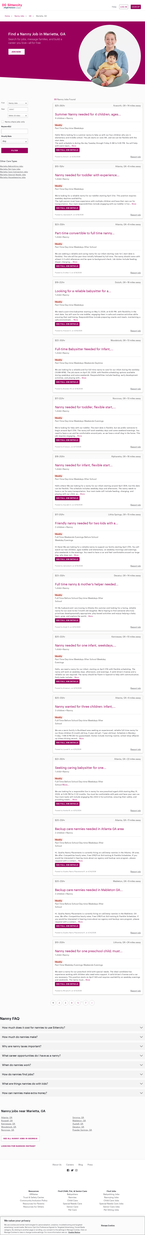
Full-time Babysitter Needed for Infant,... (84, 349)
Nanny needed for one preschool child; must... (89, 951)
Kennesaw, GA (8, 1123)
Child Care (72, 1200)
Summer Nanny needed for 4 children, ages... (88, 114)
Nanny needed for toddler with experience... (87, 175)
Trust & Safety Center (33, 1197)
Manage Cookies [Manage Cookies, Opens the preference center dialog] (108, 1225)
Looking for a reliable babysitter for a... (83, 291)
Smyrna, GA (78, 1117)
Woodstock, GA (8, 1127)
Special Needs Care (72, 1203)
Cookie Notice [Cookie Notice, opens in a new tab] (74, 1232)
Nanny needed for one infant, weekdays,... (85, 645)
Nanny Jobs (19, 16)
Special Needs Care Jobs (111, 1203)
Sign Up (136, 7)
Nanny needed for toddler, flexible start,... (85, 407)
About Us (56, 1164)
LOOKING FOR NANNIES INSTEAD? (18, 1146)
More (74, 146)
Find (3, 103)
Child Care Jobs (111, 1200)
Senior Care (72, 1206)
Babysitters (72, 1194)
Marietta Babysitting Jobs (11, 166)
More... (65, 784)
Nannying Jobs (111, 1197)
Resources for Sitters (33, 1206)
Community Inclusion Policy (33, 1200)
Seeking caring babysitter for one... (80, 767)
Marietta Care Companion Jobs (14, 172)
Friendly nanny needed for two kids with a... (86, 523)
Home (7, 16)
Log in (123, 7)
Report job (135, 156)
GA (30, 16)
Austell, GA (77, 1123)
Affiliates (33, 1194)
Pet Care (72, 1210)
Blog (80, 1164)
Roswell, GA (7, 1120)
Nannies (72, 1197)
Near (3, 109)
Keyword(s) (6, 126)
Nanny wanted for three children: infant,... (85, 706)
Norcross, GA (7, 1130)
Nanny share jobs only (15, 122)
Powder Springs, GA (82, 1130)
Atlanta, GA (6, 1117)
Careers (70, 1164)
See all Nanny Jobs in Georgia (20, 1138)
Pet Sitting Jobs (111, 1210)
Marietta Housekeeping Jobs (13, 177)
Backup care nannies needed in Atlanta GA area (89, 829)
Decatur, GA (78, 1127)
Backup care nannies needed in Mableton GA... (89, 890)
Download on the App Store (72, 1181)
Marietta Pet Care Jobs (10, 169)
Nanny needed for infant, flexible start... (84, 465)
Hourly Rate (6, 136)
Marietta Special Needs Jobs (13, 174)
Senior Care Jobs (111, 1206)
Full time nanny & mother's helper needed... (86, 584)
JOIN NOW (16, 52)
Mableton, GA (79, 1120)
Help (114, 6)
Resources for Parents (33, 1203)
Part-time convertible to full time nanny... (85, 233)
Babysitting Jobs (111, 1194)
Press (90, 1164)
